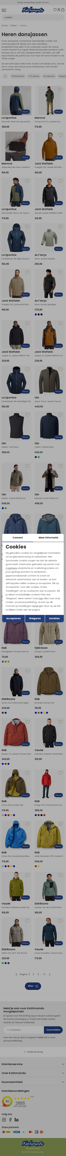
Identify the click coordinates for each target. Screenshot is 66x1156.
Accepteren (13, 618)
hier (41, 598)
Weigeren (35, 618)
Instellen (54, 618)
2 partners (11, 568)
